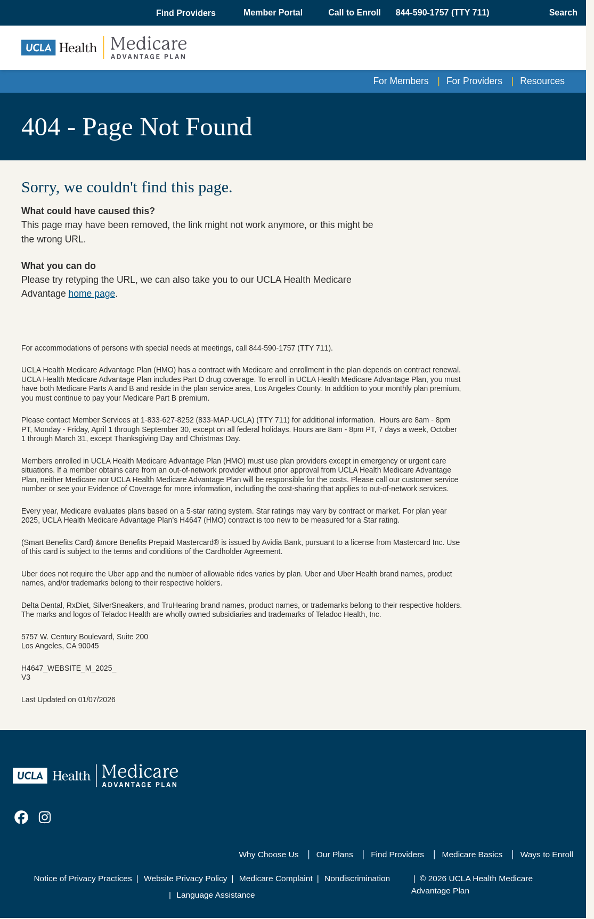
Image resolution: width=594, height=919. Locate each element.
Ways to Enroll (546, 854)
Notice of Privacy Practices (83, 878)
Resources (542, 81)
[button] (187, 13)
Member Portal (273, 12)
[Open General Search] (560, 12)
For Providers (474, 81)
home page (92, 293)
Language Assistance (215, 894)
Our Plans (334, 854)
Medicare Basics (472, 854)
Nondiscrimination (357, 878)
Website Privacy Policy (185, 878)
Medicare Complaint (276, 878)
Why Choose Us (268, 854)
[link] (21, 817)
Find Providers (397, 854)
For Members (400, 81)
